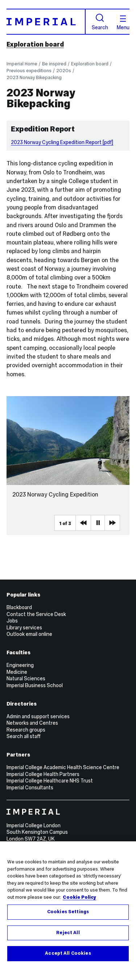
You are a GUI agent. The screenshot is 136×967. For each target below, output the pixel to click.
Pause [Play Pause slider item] (98, 522)
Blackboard (19, 607)
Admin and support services (38, 716)
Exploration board (35, 44)
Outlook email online (29, 634)
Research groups (26, 730)
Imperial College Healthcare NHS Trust (50, 780)
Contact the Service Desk (36, 614)
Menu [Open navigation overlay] (123, 23)
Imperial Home (22, 63)
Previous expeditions (29, 70)
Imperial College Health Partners (43, 774)
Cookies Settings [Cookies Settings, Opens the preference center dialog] (68, 912)
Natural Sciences (26, 678)
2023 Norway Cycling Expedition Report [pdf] (62, 142)
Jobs (12, 620)
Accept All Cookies (68, 953)
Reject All (67, 933)
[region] (68, 904)
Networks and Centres (32, 723)
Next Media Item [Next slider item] (112, 522)
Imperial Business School (35, 685)
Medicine (17, 672)
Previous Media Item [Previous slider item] (83, 522)
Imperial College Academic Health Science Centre (63, 767)
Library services (24, 627)
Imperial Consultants (30, 787)
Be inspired (54, 63)
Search (100, 21)
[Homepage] (46, 21)
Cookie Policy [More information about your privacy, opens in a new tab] (79, 897)
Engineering (20, 665)
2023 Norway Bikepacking (34, 77)
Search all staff (24, 736)
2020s (63, 70)
